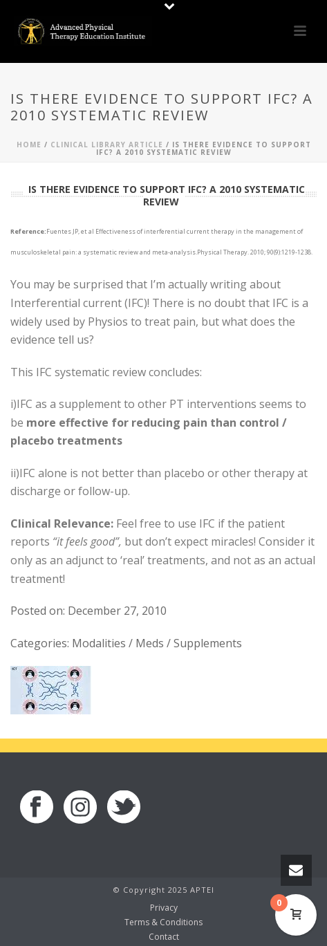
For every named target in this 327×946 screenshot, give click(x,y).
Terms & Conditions (163, 922)
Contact (164, 937)
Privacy (164, 907)
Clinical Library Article (106, 144)
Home (29, 144)
